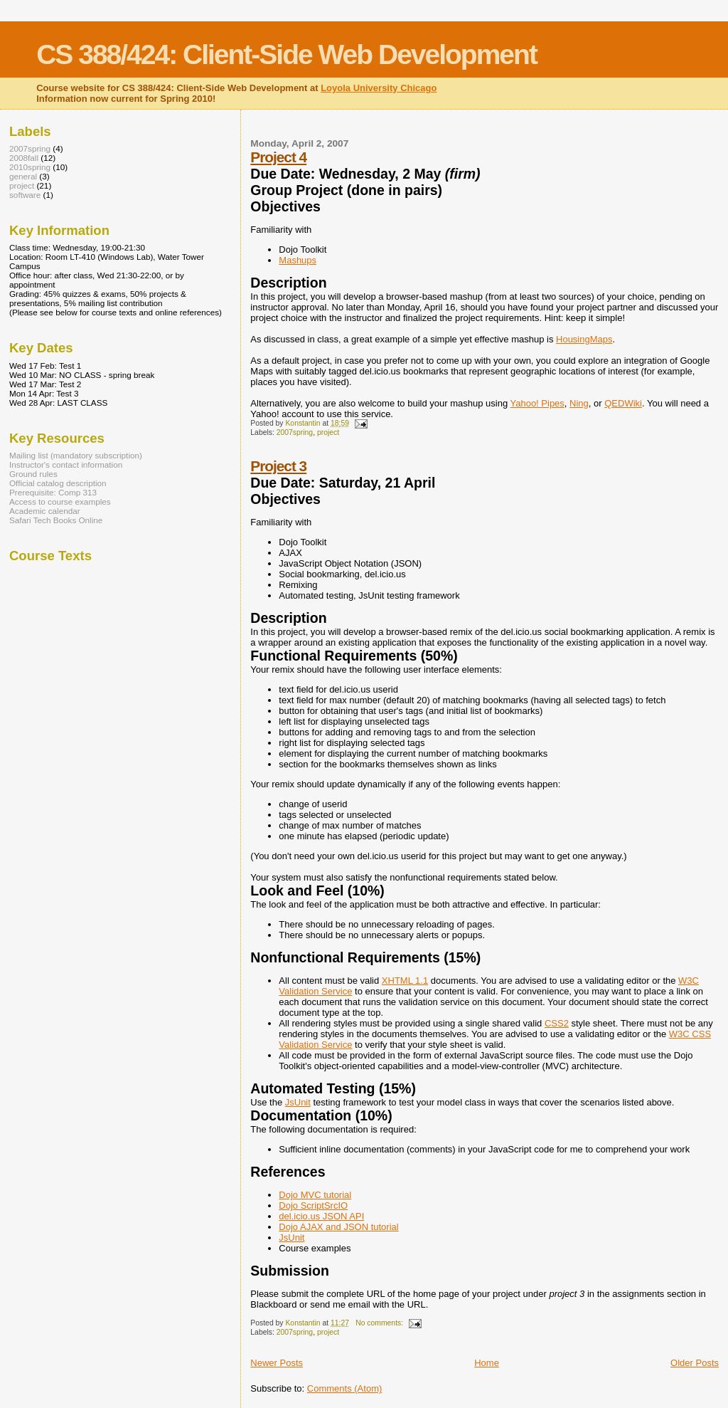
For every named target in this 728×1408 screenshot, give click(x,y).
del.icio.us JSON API (321, 1216)
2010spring (29, 167)
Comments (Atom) (344, 1388)
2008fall (23, 157)
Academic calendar (44, 510)
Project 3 (278, 466)
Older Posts (694, 1362)
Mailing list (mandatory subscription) (75, 455)
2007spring (295, 432)
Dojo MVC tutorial (315, 1194)
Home (486, 1362)
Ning (579, 403)
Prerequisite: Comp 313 (53, 492)
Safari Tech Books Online (55, 520)
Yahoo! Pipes (537, 403)
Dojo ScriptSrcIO (313, 1205)
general (23, 176)
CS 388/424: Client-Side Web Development (286, 54)
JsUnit (298, 1102)
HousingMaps (584, 339)
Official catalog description (58, 483)
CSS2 (557, 1023)
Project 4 (278, 157)
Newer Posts (276, 1362)
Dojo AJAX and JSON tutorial (338, 1227)
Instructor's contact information (65, 464)
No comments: (380, 1323)
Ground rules (33, 473)
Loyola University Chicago (379, 88)
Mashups (297, 260)
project (328, 432)
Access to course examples (60, 501)
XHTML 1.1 (405, 980)
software (25, 194)
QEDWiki (623, 403)
